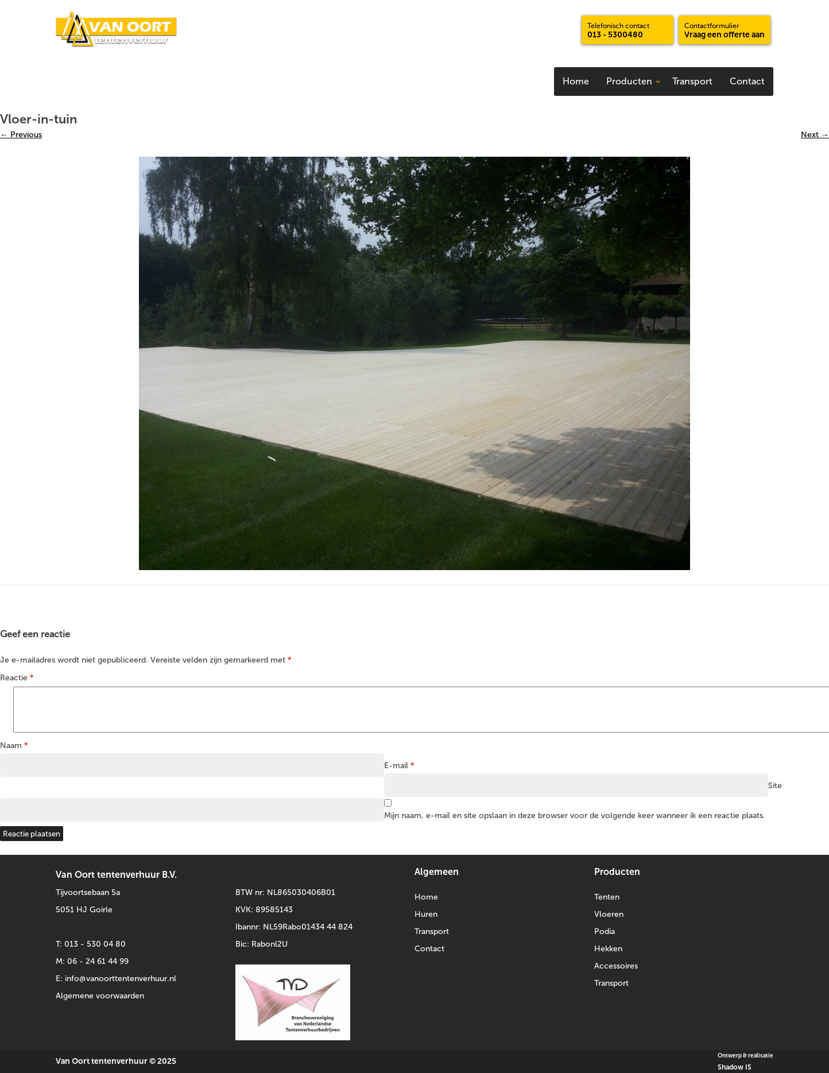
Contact (747, 81)
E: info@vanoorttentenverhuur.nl (116, 978)
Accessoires (616, 966)
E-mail (399, 765)
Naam (14, 745)
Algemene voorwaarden (100, 996)
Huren (425, 914)
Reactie (17, 678)
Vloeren (608, 914)
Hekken (608, 949)
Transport (692, 81)
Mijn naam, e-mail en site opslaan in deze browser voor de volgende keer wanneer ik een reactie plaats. (574, 815)
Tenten (606, 897)
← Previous (21, 135)
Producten (629, 81)
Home (576, 81)
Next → (815, 135)
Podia (604, 931)
